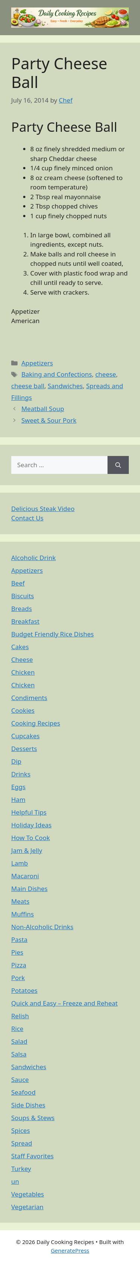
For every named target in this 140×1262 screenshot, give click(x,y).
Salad (19, 1041)
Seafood (23, 1092)
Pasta (19, 939)
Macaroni (25, 876)
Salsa (19, 1054)
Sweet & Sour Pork (49, 420)
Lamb (19, 863)
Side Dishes (28, 1105)
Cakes (20, 646)
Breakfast (25, 621)
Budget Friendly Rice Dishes (52, 634)
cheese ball (27, 385)
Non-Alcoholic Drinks (42, 926)
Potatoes (24, 990)
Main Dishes (29, 888)
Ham (18, 799)
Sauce (20, 1079)
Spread (21, 1143)
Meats (20, 901)
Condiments (29, 697)
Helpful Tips (29, 812)
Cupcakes (25, 736)
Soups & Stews (33, 1117)
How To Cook (30, 837)
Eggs (18, 786)
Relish (20, 1016)
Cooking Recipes (35, 723)
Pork (18, 977)
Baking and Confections (56, 374)
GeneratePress (70, 1250)
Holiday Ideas (31, 825)
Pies (17, 952)
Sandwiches (65, 385)
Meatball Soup (42, 408)
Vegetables (27, 1194)
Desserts (24, 748)
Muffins (22, 914)
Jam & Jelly (26, 850)
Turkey (21, 1168)
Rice (17, 1028)
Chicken (23, 672)
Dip (16, 761)
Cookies (23, 710)
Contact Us (27, 518)
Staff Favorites (32, 1156)
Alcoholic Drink (33, 557)
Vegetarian (27, 1206)
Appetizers (37, 363)
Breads (21, 608)
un (15, 1181)
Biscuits (22, 596)
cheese (105, 374)
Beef (18, 583)
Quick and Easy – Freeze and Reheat (64, 1003)
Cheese (22, 659)
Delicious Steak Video (43, 508)
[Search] (118, 465)
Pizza (18, 965)
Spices (20, 1130)
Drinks (21, 774)
